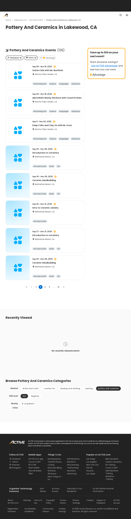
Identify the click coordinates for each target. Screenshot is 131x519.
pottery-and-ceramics (108, 388)
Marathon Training (110, 477)
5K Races (52, 470)
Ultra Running (73, 465)
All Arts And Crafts (31, 388)
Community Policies (48, 510)
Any (24, 396)
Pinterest (16, 465)
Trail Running (72, 467)
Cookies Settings (62, 510)
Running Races (54, 459)
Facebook (16, 459)
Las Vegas (90, 473)
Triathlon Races (55, 462)
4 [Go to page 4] (45, 287)
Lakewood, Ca (20, 20)
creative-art (49, 388)
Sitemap (27, 500)
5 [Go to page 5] (49, 287)
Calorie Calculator (114, 462)
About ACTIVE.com (13, 501)
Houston (90, 470)
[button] (31, 58)
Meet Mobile (34, 467)
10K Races (52, 473)
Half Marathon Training (112, 472)
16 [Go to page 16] (58, 287)
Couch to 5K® (35, 462)
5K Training (110, 465)
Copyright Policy (50, 501)
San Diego (90, 459)
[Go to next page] (64, 287)
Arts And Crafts (36, 20)
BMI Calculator (112, 459)
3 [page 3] (40, 287)
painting (89, 388)
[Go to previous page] (26, 287)
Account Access (55, 490)
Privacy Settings (76, 501)
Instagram (16, 467)
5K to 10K (32, 465)
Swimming (71, 473)
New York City (92, 465)
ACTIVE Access (116, 501)
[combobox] (14, 58)
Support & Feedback (101, 501)
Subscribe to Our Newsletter (74, 490)
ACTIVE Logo (14, 441)
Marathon (71, 462)
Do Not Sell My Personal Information (103, 490)
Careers (90, 500)
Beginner (35, 396)
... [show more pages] (53, 287)
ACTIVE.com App (36, 459)
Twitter (15, 462)
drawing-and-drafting (70, 388)
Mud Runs (71, 470)
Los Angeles (91, 462)
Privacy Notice (63, 501)
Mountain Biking (55, 467)
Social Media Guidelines (30, 510)
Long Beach (28, 403)
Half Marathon (73, 459)
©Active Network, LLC (84, 508)
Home (8, 20)
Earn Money (43, 490)
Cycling (51, 465)
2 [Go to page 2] (36, 287)
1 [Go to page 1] (31, 287)
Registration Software (13, 510)
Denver (89, 467)
